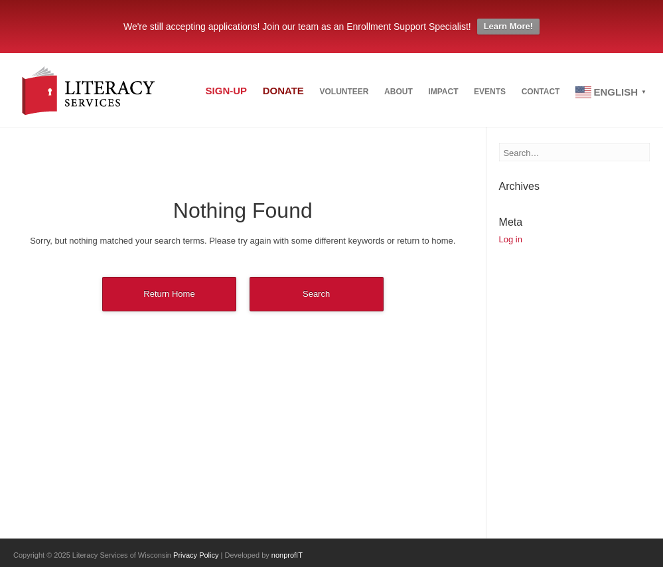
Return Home (168, 294)
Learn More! (508, 26)
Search (316, 294)
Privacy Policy (195, 555)
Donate (242, 92)
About (372, 93)
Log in (510, 239)
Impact (423, 93)
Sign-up (179, 92)
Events (476, 93)
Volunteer (310, 93)
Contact (534, 93)
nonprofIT (287, 555)
